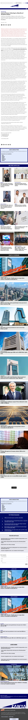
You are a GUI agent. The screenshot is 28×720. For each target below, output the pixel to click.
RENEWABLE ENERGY (4, 425)
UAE (15, 225)
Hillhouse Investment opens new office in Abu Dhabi (14, 517)
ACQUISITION (3, 400)
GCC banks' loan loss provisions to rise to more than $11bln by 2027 (13, 632)
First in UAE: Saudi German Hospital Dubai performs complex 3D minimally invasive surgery (16, 521)
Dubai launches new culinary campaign (8, 544)
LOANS (2, 326)
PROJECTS (4, 159)
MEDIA (16, 204)
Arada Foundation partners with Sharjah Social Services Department (21, 227)
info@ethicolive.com (5, 135)
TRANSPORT (2, 225)
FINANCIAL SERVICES (18, 246)
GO (26, 564)
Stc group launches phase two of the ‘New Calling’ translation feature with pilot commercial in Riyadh (15, 524)
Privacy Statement (4, 716)
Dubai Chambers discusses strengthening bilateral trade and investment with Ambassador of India (6, 249)
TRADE (2, 246)
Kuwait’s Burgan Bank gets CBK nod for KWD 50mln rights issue (13, 637)
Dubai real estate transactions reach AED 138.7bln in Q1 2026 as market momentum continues (7, 185)
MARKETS (2, 182)
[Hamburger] (26, 8)
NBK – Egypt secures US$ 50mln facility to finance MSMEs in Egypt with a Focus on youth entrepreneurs (21, 249)
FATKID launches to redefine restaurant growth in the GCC (20, 206)
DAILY (3, 155)
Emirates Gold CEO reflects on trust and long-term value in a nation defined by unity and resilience (7, 207)
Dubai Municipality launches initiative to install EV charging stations (21, 184)
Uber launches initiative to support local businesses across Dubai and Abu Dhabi (6, 227)
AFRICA (3, 160)
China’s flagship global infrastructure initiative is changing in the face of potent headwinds (14, 683)
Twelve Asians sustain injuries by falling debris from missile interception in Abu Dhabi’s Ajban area (14, 548)
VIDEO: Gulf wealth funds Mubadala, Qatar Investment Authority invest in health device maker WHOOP (13, 377)
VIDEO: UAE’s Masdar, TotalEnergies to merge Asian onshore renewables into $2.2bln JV (12, 279)
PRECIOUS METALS (3, 204)
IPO (1, 450)
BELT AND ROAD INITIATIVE (5, 681)
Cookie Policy (11, 716)
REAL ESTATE (3, 474)
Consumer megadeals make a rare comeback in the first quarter (12, 550)
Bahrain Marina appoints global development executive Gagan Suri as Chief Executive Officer (15, 527)
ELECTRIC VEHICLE (18, 182)
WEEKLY (3, 156)
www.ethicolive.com (5, 134)
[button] (14, 714)
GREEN (3, 157)
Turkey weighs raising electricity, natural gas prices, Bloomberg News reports (13, 542)
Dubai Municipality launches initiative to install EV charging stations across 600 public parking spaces (14, 539)
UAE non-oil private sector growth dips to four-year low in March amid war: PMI (13, 625)
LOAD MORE (14, 487)
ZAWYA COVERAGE (14, 255)
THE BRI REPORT (14, 664)
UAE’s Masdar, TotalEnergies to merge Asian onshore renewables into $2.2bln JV (13, 427)
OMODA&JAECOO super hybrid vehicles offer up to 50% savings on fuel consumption (16, 530)
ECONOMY (2, 301)
